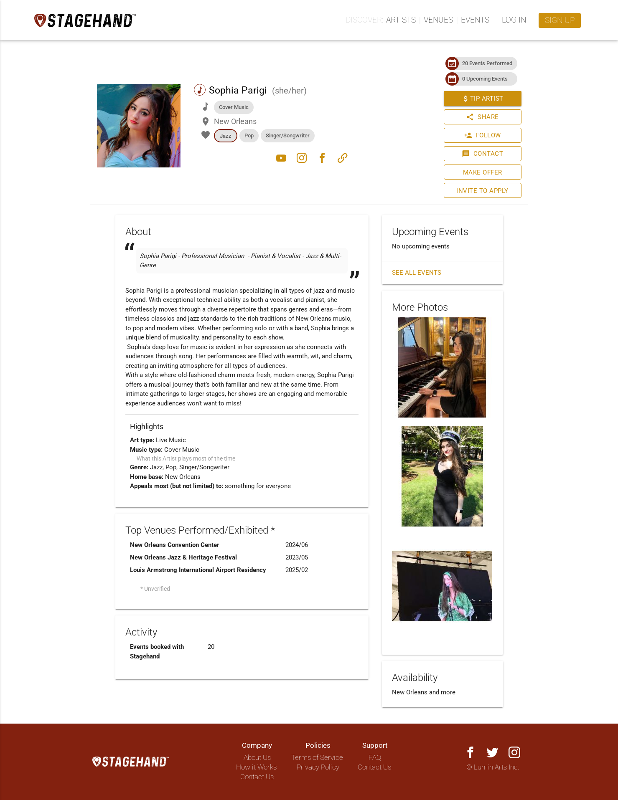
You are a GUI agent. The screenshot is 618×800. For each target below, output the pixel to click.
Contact (483, 153)
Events (475, 20)
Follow (482, 135)
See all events (416, 272)
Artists (401, 20)
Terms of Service (317, 758)
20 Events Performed (487, 63)
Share (482, 116)
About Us (257, 758)
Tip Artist (482, 98)
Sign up (560, 20)
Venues (438, 20)
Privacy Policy (318, 767)
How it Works (256, 767)
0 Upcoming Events (485, 79)
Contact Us (257, 777)
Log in (514, 20)
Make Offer (482, 172)
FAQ (375, 758)
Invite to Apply (482, 191)
